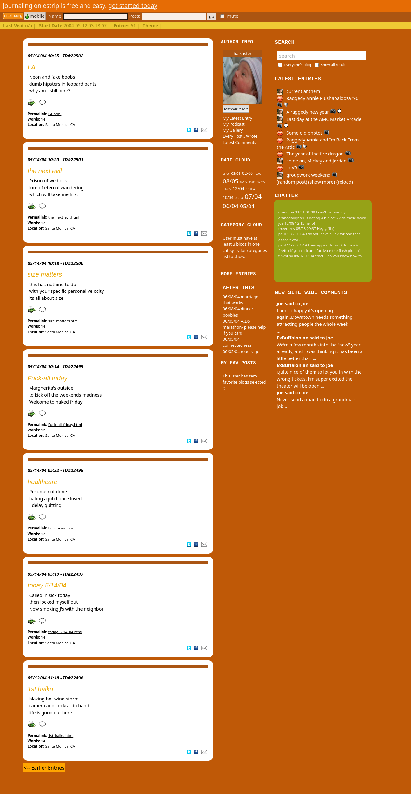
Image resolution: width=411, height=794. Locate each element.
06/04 (230, 206)
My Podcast (234, 124)
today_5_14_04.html (65, 631)
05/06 (226, 173)
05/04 (247, 206)
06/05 (243, 182)
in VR (290, 168)
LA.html (55, 113)
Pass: (167, 16)
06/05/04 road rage (241, 351)
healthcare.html (61, 528)
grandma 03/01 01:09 (296, 212)
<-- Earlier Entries (44, 767)
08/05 (230, 181)
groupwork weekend (307, 175)
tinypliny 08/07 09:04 (296, 255)
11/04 (250, 189)
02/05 (261, 182)
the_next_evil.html (63, 217)
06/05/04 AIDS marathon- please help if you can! (244, 327)
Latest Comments (239, 142)
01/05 (227, 189)
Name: (88, 16)
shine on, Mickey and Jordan (315, 161)
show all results (334, 64)
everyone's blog (297, 64)
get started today (132, 5)
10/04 (228, 197)
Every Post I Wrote (240, 136)
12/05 (258, 173)
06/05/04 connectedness (237, 342)
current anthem (298, 91)
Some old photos (303, 133)
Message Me (236, 109)
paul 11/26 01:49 (292, 234)
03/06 (235, 173)
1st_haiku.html (60, 735)
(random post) (292, 182)
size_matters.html (63, 320)
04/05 (252, 182)
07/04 (253, 196)
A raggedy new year (309, 112)
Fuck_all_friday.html (65, 424)
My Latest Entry (237, 118)
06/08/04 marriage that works (240, 299)
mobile (34, 16)
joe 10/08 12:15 (291, 223)
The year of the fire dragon (314, 154)
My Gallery (233, 130)
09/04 (239, 198)
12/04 (238, 189)
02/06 (247, 173)
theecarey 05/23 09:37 (297, 228)
